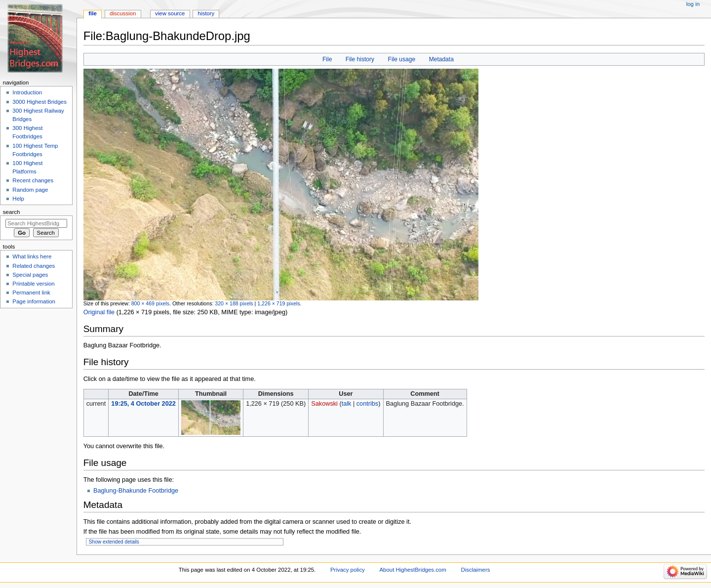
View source (170, 13)
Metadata (441, 59)
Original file (99, 312)
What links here (31, 256)
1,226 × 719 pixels (278, 303)
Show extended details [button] (114, 542)
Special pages (30, 275)
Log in (693, 4)
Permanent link (31, 292)
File (327, 59)
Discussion (123, 13)
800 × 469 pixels (150, 303)
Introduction (27, 92)
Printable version (33, 284)
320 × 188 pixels (234, 303)
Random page (30, 190)
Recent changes (32, 180)
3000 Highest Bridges (39, 102)
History (206, 13)
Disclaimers (475, 570)
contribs (367, 403)
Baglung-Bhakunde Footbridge (135, 490)
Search (11, 212)
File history (360, 59)
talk (347, 403)
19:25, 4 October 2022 (143, 403)
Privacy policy (347, 570)
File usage (402, 59)
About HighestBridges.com (413, 570)
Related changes (33, 266)
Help (18, 199)
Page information (33, 301)
